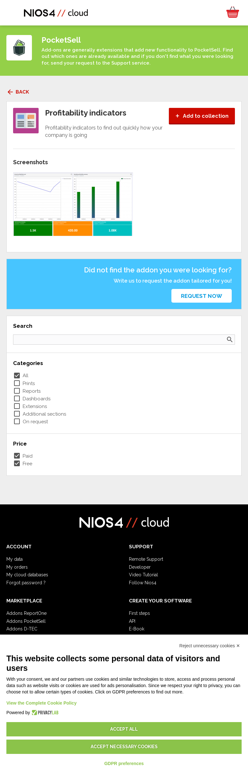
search (230, 339)
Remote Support (146, 559)
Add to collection (202, 116)
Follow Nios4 (142, 582)
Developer (140, 567)
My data (14, 559)
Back (17, 91)
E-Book (136, 628)
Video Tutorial (143, 574)
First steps (139, 613)
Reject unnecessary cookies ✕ (209, 645)
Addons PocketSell (26, 621)
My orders (17, 567)
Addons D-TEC (21, 628)
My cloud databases (27, 574)
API (132, 621)
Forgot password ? (26, 582)
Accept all (124, 729)
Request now (201, 296)
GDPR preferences (124, 763)
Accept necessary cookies (124, 746)
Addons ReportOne (26, 613)
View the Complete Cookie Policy (41, 703)
